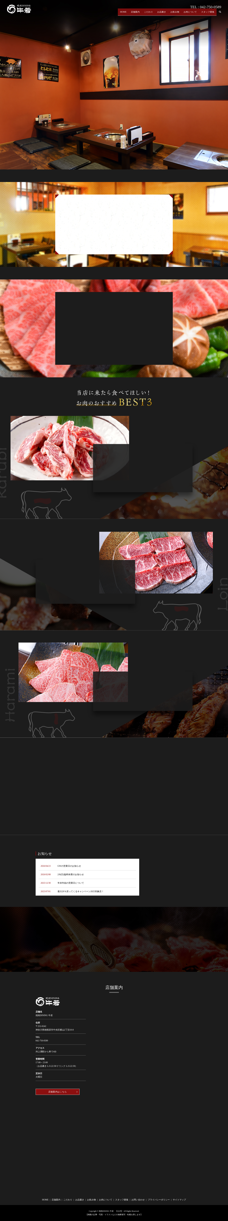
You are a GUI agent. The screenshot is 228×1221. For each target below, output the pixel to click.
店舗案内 (135, 14)
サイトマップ (179, 1200)
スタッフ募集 (207, 14)
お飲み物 (174, 14)
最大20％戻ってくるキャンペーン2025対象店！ (81, 891)
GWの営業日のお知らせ (69, 866)
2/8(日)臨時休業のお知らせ (71, 874)
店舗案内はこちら (57, 1092)
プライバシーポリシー (159, 1200)
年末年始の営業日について (71, 883)
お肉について (190, 14)
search (220, 14)
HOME (123, 14)
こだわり (148, 14)
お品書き (161, 14)
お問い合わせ (138, 1200)
